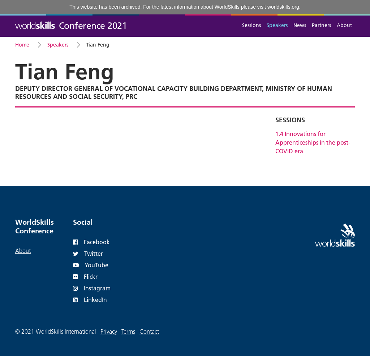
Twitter (88, 253)
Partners (321, 25)
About (344, 25)
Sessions (251, 25)
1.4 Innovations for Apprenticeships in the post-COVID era (312, 142)
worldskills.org (283, 7)
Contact (149, 331)
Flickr (85, 276)
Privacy (108, 331)
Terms (128, 331)
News (299, 25)
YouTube (90, 265)
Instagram (92, 288)
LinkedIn (90, 299)
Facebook (91, 242)
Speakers (277, 25)
